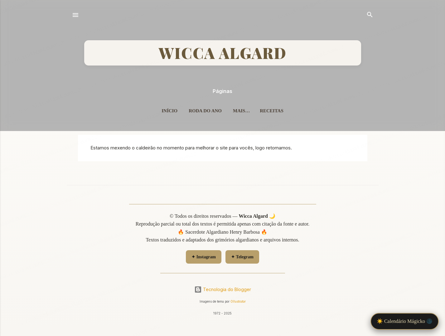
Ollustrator (238, 301)
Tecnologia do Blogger (222, 289)
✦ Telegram (242, 257)
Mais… (241, 110)
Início (169, 110)
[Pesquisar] (370, 15)
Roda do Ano (205, 110)
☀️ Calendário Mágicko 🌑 (405, 321)
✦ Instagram (203, 257)
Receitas (271, 110)
